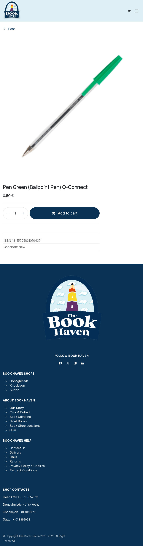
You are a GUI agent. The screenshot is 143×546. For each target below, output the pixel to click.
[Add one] (24, 213)
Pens (9, 29)
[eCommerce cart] (129, 11)
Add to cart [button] (64, 213)
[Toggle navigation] (136, 11)
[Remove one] (7, 213)
